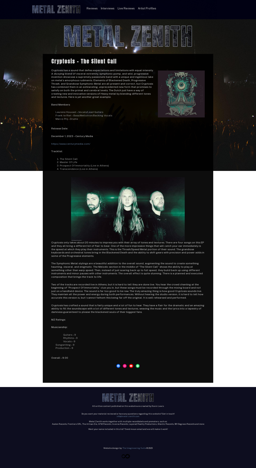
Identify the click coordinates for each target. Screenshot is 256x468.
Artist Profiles (147, 8)
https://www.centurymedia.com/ (70, 143)
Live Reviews (126, 8)
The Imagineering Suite (134, 448)
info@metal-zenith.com (128, 416)
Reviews (92, 8)
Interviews (107, 8)
